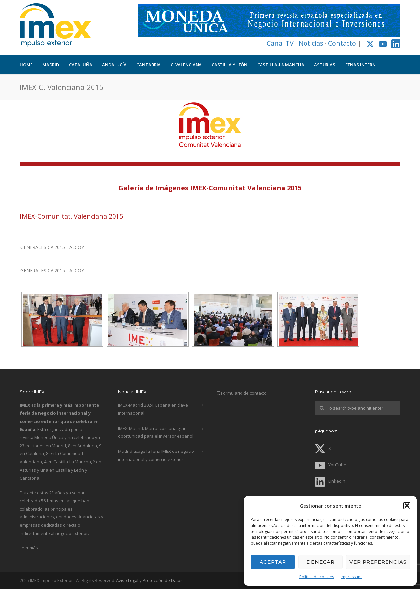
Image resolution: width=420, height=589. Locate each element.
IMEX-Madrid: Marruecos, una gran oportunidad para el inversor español (155, 432)
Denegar (320, 562)
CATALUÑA (80, 65)
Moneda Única (48, 437)
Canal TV (280, 43)
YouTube (330, 465)
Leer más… (31, 548)
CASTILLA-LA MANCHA (280, 65)
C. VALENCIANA (186, 65)
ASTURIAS (324, 65)
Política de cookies (316, 576)
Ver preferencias (378, 562)
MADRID (50, 65)
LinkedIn (330, 481)
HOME (26, 65)
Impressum (351, 576)
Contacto (342, 43)
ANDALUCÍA (114, 65)
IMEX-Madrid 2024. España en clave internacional (153, 409)
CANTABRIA (148, 65)
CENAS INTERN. (361, 65)
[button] (407, 505)
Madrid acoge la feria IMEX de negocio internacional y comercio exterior (156, 455)
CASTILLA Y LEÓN (229, 65)
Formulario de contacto (244, 393)
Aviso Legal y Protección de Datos (149, 580)
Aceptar (273, 562)
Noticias (311, 43)
